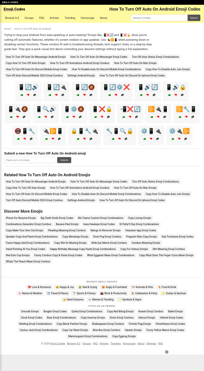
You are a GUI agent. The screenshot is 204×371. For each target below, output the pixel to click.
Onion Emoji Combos (122, 317)
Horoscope (87, 18)
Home (7, 28)
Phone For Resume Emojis (21, 217)
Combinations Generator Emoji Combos (28, 224)
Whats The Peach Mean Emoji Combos (28, 261)
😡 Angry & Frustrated (114, 287)
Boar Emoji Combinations (61, 317)
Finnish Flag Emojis (140, 323)
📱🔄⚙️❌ (116, 87)
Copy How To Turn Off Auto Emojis (25, 63)
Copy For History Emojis (134, 249)
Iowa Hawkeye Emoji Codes (99, 224)
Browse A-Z (12, 18)
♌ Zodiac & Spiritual (174, 293)
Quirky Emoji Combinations (87, 311)
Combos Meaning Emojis (146, 242)
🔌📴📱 (53, 131)
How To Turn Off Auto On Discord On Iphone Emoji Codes (132, 75)
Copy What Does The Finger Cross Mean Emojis (166, 255)
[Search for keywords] (159, 18)
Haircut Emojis (146, 317)
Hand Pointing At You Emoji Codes (25, 249)
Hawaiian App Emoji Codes (140, 230)
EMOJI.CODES (10, 2)
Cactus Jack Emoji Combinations (39, 330)
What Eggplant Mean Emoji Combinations (110, 255)
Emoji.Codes (57, 343)
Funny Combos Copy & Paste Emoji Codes (58, 255)
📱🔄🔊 (28, 87)
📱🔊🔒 (175, 87)
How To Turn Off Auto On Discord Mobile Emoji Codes (36, 69)
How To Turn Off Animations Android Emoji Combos (79, 63)
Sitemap (151, 343)
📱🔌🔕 (17, 109)
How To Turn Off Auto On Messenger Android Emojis (36, 56)
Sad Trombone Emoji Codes (177, 236)
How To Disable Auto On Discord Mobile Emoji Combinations (106, 69)
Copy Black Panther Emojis (72, 323)
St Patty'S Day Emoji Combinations (139, 224)
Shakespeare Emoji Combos (108, 323)
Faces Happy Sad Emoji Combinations (27, 242)
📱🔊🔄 (147, 87)
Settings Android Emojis (81, 75)
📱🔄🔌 (56, 87)
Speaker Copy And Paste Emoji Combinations (32, 236)
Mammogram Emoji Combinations (88, 336)
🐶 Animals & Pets (142, 287)
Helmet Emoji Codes (171, 317)
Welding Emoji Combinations (35, 323)
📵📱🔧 (24, 131)
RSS (160, 343)
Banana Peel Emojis (67, 224)
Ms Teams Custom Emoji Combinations (100, 217)
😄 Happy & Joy (65, 287)
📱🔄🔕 (84, 87)
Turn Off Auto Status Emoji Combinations (155, 56)
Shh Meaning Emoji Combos (169, 249)
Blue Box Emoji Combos (106, 330)
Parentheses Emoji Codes (170, 323)
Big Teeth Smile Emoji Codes (57, 217)
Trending (69, 18)
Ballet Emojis (175, 311)
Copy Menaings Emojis (75, 236)
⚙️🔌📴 (179, 131)
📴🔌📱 (158, 109)
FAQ (41, 18)
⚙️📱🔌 (151, 131)
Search (194, 17)
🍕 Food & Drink (167, 287)
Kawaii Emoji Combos (150, 311)
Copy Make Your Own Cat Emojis (24, 230)
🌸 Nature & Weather (30, 293)
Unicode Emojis (30, 311)
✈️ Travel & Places (57, 293)
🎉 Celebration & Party (144, 293)
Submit (64, 160)
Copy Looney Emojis (139, 217)
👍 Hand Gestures (73, 299)
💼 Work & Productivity (113, 293)
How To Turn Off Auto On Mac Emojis (135, 63)
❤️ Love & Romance (39, 287)
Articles (54, 18)
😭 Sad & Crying (88, 287)
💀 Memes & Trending (101, 299)
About (103, 18)
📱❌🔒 (102, 109)
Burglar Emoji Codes (55, 311)
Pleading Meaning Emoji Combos (67, 230)
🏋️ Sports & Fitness (84, 293)
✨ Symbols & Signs (129, 299)
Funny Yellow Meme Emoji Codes (165, 330)
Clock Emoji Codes (31, 317)
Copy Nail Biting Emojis (120, 311)
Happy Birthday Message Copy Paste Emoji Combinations (83, 249)
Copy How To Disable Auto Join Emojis (168, 69)
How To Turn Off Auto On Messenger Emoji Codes (98, 56)
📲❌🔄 (130, 109)
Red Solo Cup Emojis (18, 255)
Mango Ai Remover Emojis (106, 230)
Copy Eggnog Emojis (124, 336)
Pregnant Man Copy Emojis (141, 236)
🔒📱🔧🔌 (84, 131)
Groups (29, 18)
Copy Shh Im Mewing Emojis (70, 242)
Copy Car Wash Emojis (75, 330)
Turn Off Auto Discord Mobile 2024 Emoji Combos (34, 75)
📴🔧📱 (186, 109)
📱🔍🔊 (45, 109)
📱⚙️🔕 (74, 109)
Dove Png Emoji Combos (107, 236)
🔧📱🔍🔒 (120, 131)
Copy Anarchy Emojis (93, 317)
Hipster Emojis (133, 330)
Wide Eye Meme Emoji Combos (109, 242)
